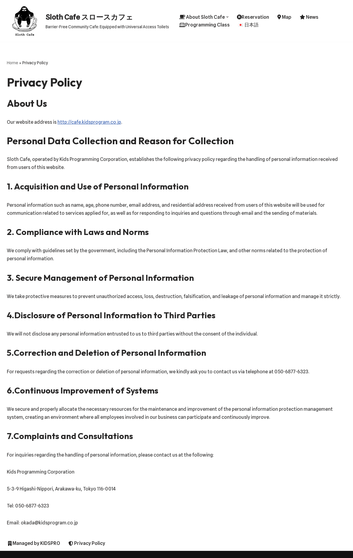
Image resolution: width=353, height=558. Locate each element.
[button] (227, 17)
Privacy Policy (86, 543)
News (309, 17)
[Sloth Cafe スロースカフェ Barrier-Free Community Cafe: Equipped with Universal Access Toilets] (88, 20)
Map (284, 17)
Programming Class (204, 25)
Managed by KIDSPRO (34, 543)
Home (12, 62)
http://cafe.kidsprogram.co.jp (89, 122)
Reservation (253, 17)
